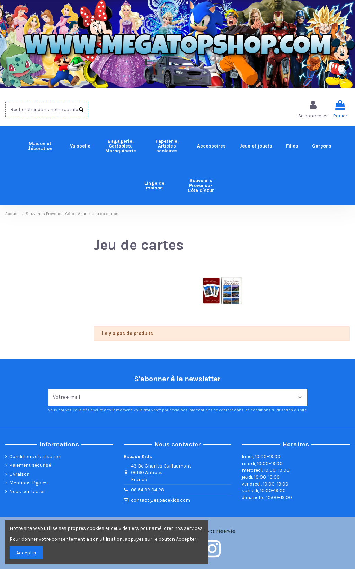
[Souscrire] (300, 397)
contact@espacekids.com (160, 500)
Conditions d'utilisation (35, 457)
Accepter (26, 553)
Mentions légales (28, 483)
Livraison (19, 474)
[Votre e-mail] (170, 397)
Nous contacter (27, 492)
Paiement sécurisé (30, 465)
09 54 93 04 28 (147, 490)
